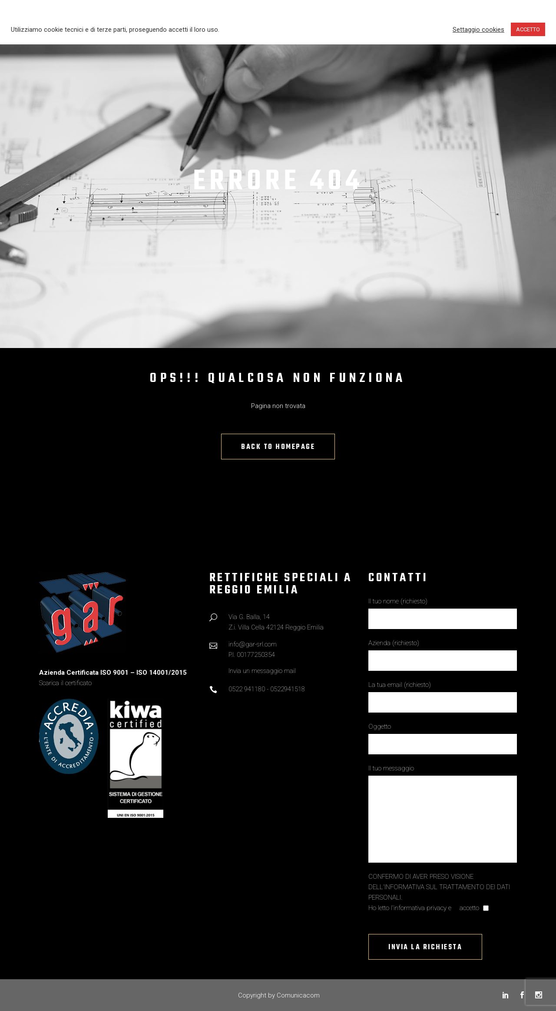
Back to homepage (278, 447)
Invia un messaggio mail (262, 671)
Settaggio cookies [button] (478, 29)
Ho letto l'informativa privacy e (410, 908)
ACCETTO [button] (528, 29)
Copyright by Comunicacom (279, 995)
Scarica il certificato (65, 683)
